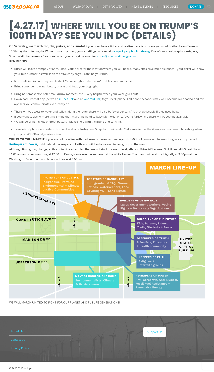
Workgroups (83, 7)
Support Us (154, 332)
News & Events (142, 7)
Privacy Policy (20, 348)
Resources (170, 7)
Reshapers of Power (23, 144)
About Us (17, 331)
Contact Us (18, 340)
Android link (92, 99)
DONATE (195, 7)
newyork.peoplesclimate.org (131, 51)
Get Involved (112, 7)
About (58, 7)
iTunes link (66, 99)
